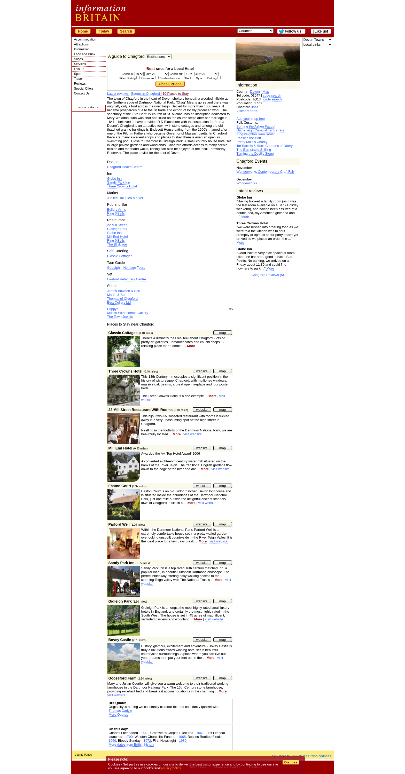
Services (80, 64)
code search (272, 95)
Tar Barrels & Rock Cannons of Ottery (265, 146)
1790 (129, 737)
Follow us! (293, 31)
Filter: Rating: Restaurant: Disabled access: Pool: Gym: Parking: (170, 78)
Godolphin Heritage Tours (126, 268)
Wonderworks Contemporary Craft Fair (265, 171)
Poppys (112, 309)
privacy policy (171, 768)
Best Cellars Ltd (119, 302)
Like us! (321, 31)
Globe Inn (114, 178)
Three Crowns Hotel (122, 186)
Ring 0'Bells (116, 213)
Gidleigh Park (117, 229)
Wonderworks (247, 183)
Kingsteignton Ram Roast (256, 134)
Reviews (80, 83)
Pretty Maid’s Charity (252, 142)
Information (82, 49)
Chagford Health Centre (125, 167)
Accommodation (85, 39)
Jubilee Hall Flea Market (125, 198)
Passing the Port (249, 138)
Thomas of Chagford (122, 299)
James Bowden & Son (123, 291)
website (201, 371)
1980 (182, 741)
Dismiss (291, 762)
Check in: (128, 73)
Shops (78, 59)
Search (126, 31)
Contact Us (81, 93)
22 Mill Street (117, 225)
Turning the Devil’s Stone (255, 153)
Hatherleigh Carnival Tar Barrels (260, 130)
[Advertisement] (170, 721)
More (245, 217)
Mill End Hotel (117, 237)
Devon (255, 91)
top (231, 308)
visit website (192, 434)
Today (104, 31)
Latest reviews (118, 94)
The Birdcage (117, 244)
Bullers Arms (116, 209)
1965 (182, 737)
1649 (145, 733)
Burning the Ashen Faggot (256, 126)
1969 (112, 741)
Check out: (176, 73)
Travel (78, 79)
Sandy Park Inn (118, 182)
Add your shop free (251, 119)
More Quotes (118, 714)
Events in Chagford (146, 94)
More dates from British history (131, 744)
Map (265, 91)
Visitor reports (247, 111)
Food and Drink (84, 54)
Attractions (81, 44)
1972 (147, 741)
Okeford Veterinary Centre (126, 279)
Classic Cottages (120, 256)
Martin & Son (117, 295)
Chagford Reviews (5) (268, 275)
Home (83, 31)
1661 (200, 733)
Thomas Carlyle (120, 711)
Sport (78, 74)
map (222, 333)
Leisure (79, 69)
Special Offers (84, 88)
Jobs (254, 107)
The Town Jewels (120, 317)
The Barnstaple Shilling (254, 150)
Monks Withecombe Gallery (127, 313)
